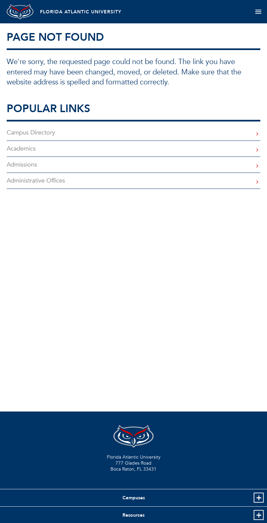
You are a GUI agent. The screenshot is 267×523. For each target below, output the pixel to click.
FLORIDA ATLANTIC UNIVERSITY (80, 12)
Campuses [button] (133, 498)
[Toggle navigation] (258, 11)
